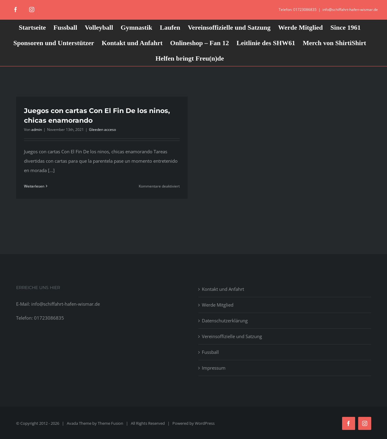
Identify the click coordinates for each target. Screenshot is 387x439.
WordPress (205, 423)
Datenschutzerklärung (225, 321)
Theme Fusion (110, 423)
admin (36, 129)
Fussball (210, 352)
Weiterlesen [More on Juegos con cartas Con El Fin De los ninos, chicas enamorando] (34, 186)
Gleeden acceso (102, 129)
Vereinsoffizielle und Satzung (232, 336)
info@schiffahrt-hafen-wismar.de (350, 9)
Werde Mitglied (217, 305)
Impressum (214, 368)
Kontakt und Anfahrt (223, 289)
